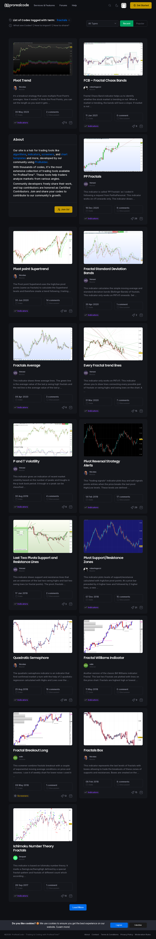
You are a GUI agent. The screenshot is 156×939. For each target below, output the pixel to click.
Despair (22, 857)
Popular (140, 23)
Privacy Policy (126, 934)
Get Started (141, 5)
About (87, 934)
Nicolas (22, 87)
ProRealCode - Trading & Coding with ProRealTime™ (36, 934)
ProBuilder (41, 162)
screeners (48, 154)
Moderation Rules (143, 934)
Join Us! (63, 209)
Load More (78, 907)
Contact (95, 934)
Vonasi (92, 183)
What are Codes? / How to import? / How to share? (39, 25)
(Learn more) (63, 926)
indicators (34, 154)
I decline (138, 925)
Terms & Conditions (110, 934)
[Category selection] (102, 23)
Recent (126, 23)
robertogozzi (95, 87)
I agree (119, 925)
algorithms (19, 154)
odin (91, 664)
